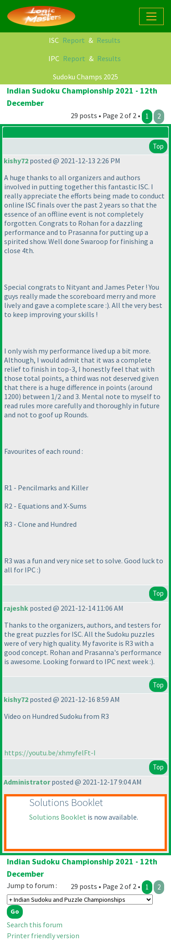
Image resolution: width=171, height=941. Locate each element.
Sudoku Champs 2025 (85, 76)
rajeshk (16, 608)
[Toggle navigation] (151, 16)
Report (73, 40)
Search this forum (34, 924)
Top (158, 146)
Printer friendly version (43, 935)
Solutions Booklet (57, 816)
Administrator (27, 781)
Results (108, 40)
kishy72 (16, 160)
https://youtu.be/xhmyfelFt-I (50, 752)
